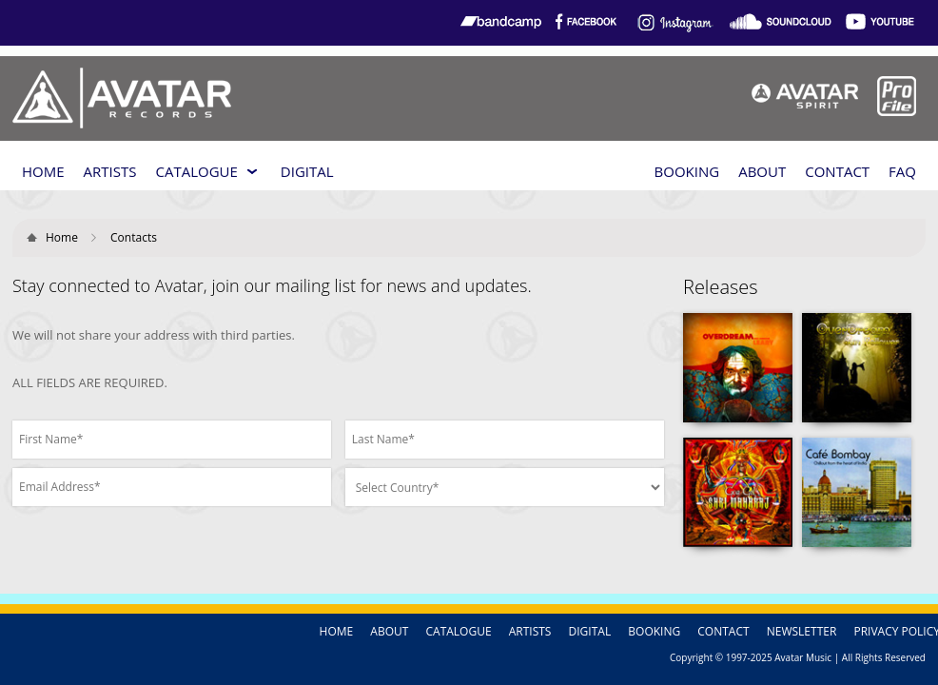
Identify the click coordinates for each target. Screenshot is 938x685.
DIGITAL (590, 631)
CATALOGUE (458, 631)
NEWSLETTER (802, 631)
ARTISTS (530, 631)
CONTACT (723, 631)
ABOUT (389, 631)
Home (62, 237)
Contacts (133, 237)
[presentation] (157, 553)
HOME (337, 631)
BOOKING (654, 631)
